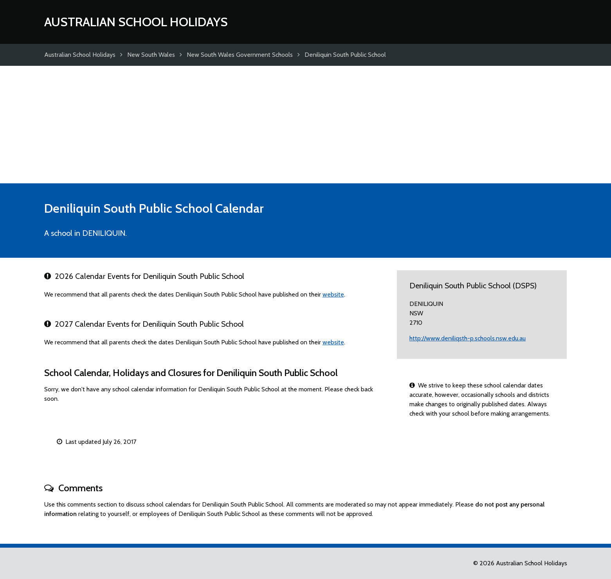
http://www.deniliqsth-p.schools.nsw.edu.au (467, 338)
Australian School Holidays (136, 21)
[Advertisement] (306, 124)
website (333, 294)
